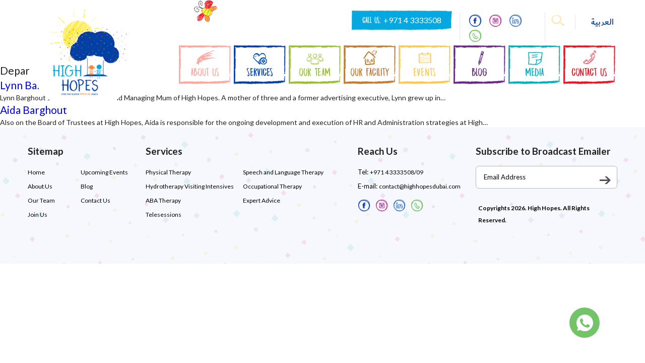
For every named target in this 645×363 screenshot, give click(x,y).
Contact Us (95, 200)
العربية (602, 22)
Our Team (41, 200)
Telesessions (163, 214)
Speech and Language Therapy (283, 172)
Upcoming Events (104, 172)
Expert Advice (261, 200)
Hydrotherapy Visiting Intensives (190, 186)
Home (36, 172)
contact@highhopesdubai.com (420, 186)
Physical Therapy (168, 172)
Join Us (37, 214)
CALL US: (401, 20)
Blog (87, 186)
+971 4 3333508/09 (396, 172)
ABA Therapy (163, 200)
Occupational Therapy (272, 186)
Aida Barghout (33, 109)
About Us (40, 186)
